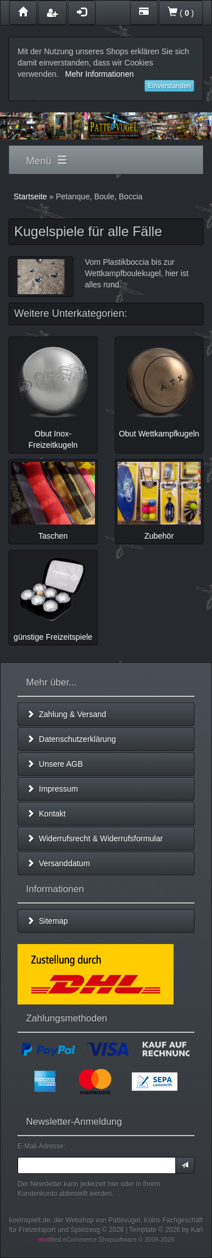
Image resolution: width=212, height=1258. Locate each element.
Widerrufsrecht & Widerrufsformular (95, 838)
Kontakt (46, 813)
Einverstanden (169, 86)
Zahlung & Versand (66, 714)
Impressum (52, 788)
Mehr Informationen (99, 73)
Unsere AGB (55, 763)
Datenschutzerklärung (71, 739)
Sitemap (47, 920)
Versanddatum (58, 863)
